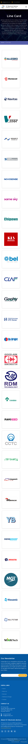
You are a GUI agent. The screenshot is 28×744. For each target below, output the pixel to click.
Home (2, 42)
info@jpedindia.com (6, 2)
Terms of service (15, 741)
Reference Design (7, 696)
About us (4, 691)
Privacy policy (24, 741)
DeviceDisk (17, 740)
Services (4, 694)
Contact (4, 699)
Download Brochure (6, 728)
